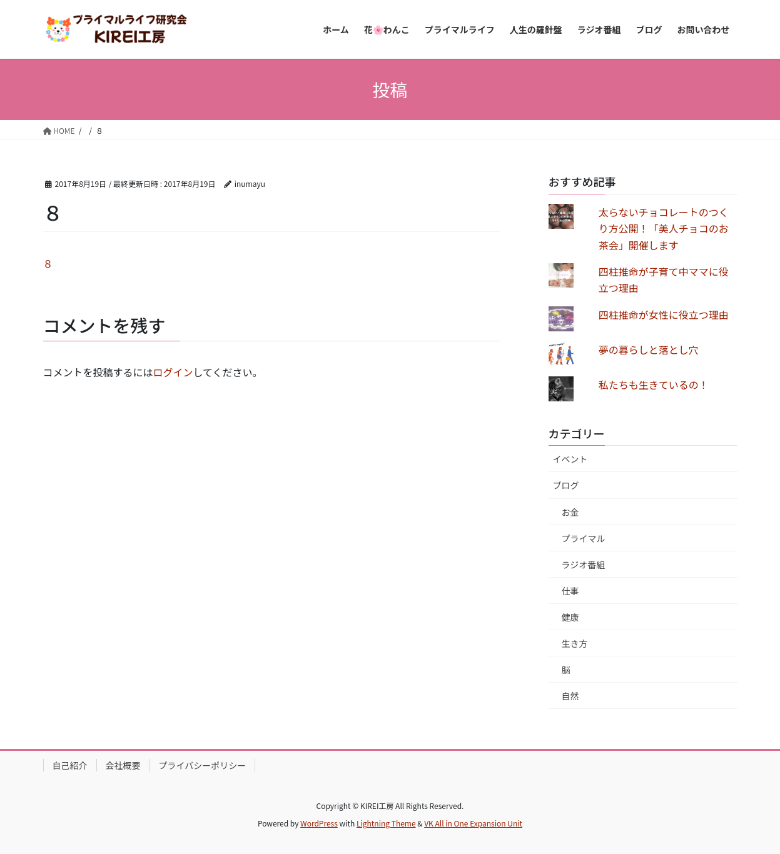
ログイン (173, 371)
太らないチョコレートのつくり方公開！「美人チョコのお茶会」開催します (664, 228)
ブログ (566, 485)
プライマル (583, 538)
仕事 (570, 591)
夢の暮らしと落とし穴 (649, 349)
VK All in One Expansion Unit (473, 823)
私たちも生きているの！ (654, 384)
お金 (570, 512)
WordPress (319, 823)
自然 (570, 696)
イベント (570, 459)
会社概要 (123, 765)
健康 (570, 617)
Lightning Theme (386, 823)
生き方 (575, 643)
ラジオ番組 (583, 564)
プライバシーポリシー (202, 765)
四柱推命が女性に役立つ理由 (664, 314)
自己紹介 (70, 765)
